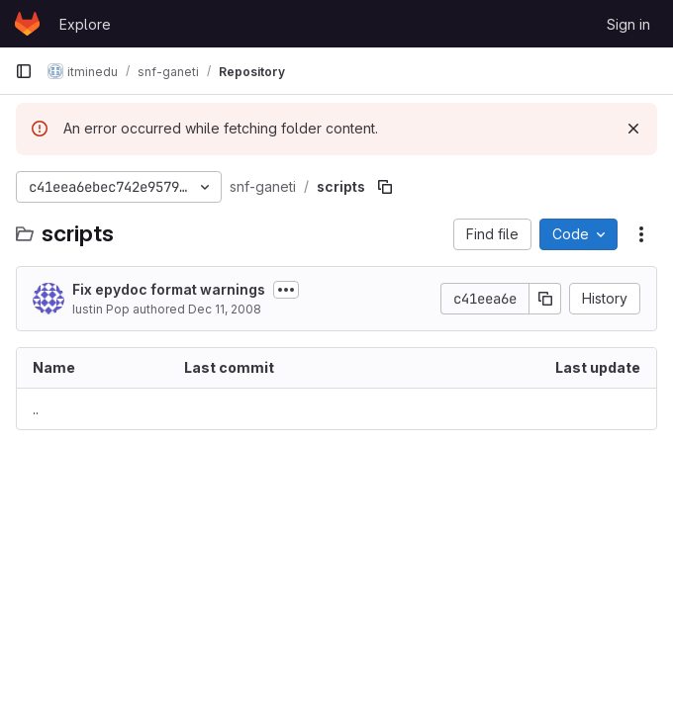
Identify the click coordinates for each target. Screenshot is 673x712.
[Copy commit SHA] (545, 298)
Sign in (628, 24)
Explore (85, 24)
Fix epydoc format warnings (168, 289)
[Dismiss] (633, 128)
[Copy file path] (385, 187)
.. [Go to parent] (36, 408)
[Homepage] (27, 24)
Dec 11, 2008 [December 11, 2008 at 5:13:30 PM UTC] (224, 309)
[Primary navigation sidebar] (24, 71)
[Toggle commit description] (286, 290)
